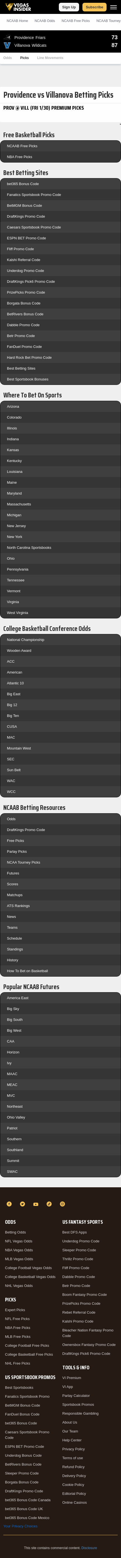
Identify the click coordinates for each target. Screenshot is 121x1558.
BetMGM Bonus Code (24, 205)
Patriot (12, 1128)
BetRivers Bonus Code (25, 314)
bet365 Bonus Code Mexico (27, 1518)
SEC (10, 759)
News (11, 917)
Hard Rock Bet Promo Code (29, 357)
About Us (69, 1422)
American (14, 672)
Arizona (13, 406)
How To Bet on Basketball (27, 971)
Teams (12, 927)
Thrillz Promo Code (77, 1259)
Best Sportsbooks (19, 1387)
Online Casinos (74, 1502)
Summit (13, 1161)
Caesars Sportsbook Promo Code (34, 227)
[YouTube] (36, 1204)
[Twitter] (23, 1204)
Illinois (12, 428)
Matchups (14, 895)
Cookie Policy (73, 1485)
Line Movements (50, 58)
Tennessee (15, 580)
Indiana (13, 439)
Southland (15, 1150)
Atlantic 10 (15, 683)
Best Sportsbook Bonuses (28, 379)
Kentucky (14, 461)
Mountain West (19, 748)
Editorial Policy (74, 1493)
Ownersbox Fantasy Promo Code (89, 1345)
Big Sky (13, 1009)
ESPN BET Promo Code (26, 238)
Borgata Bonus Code (24, 303)
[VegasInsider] (60, 1194)
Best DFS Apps (74, 1232)
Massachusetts (19, 504)
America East (17, 998)
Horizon (13, 1052)
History (12, 960)
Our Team (70, 1431)
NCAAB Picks (76, 21)
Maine (12, 482)
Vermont (13, 591)
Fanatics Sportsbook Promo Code (34, 195)
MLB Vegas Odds (19, 1259)
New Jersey (16, 526)
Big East (13, 694)
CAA (10, 1041)
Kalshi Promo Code (78, 1321)
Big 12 (12, 705)
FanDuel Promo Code (24, 347)
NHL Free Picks (17, 1363)
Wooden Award (19, 650)
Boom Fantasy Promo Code (84, 1294)
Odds (7, 58)
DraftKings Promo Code (26, 216)
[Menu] (113, 7)
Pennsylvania (17, 569)
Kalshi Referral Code (23, 260)
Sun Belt (14, 770)
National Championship (25, 640)
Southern (14, 1139)
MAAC (12, 1074)
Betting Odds (15, 1232)
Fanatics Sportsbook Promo (27, 1396)
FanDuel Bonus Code (22, 1414)
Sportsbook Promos (78, 1404)
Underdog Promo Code (25, 271)
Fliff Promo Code (20, 249)
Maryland (14, 493)
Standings (15, 949)
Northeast (14, 1106)
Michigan (14, 515)
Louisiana (14, 472)
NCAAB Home (17, 21)
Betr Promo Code (21, 336)
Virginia (13, 602)
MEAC (12, 1085)
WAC (11, 781)
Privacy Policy (73, 1449)
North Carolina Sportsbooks (29, 547)
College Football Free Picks (27, 1345)
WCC (11, 792)
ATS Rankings (18, 906)
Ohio (10, 558)
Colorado (14, 417)
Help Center (72, 1440)
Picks (24, 58)
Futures (13, 873)
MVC (11, 1095)
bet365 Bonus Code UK (24, 1509)
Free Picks (15, 841)
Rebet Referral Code (78, 1312)
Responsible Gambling (80, 1413)
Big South (14, 1020)
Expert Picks (15, 1310)
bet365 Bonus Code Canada (28, 1500)
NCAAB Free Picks (22, 146)
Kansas (13, 450)
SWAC (12, 1171)
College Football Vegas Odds (28, 1268)
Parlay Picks (17, 851)
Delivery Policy (74, 1476)
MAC (11, 737)
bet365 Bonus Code (23, 184)
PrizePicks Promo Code (26, 292)
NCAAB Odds (45, 21)
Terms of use (72, 1458)
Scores (12, 884)
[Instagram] (63, 1204)
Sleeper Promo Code (22, 1473)
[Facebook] (10, 1204)
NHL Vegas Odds (19, 1286)
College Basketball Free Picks (29, 1354)
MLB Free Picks (18, 1337)
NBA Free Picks (19, 157)
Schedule (14, 938)
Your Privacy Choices (20, 1526)
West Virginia (17, 613)
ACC (10, 661)
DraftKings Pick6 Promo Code (31, 281)
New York (14, 537)
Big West (14, 1030)
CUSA (12, 726)
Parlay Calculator (76, 1396)
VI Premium (71, 1378)
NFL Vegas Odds (18, 1241)
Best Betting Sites (21, 368)
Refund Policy (73, 1467)
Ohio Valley (16, 1117)
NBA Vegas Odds (19, 1250)
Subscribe (94, 7)
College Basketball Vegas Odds (30, 1277)
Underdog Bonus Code (23, 1455)
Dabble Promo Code (23, 325)
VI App (67, 1387)
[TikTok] (50, 1204)
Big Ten (13, 716)
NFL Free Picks (17, 1319)
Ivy (9, 1063)
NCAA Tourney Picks (23, 862)
